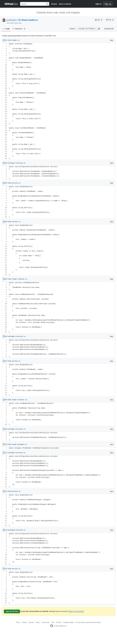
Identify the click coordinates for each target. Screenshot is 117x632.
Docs (52, 622)
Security (31, 622)
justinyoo (12, 19)
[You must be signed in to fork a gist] (110, 19)
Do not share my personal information (88, 622)
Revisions (19, 29)
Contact (58, 622)
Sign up (108, 4)
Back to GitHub (65, 4)
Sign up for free (12, 611)
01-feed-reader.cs (28, 19)
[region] (58, 101)
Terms (18, 622)
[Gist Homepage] (11, 3)
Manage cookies (68, 622)
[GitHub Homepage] (51, 625)
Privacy (24, 622)
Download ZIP (109, 29)
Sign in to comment (76, 611)
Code (6, 29)
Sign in (99, 4)
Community (45, 622)
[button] (99, 28)
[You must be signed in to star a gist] (99, 19)
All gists (54, 4)
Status (38, 622)
